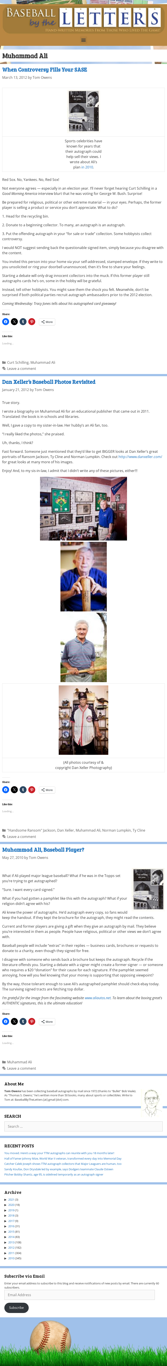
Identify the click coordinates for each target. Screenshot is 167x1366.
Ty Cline (139, 830)
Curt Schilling (18, 362)
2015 (11, 1232)
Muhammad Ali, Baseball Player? (43, 849)
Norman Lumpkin (116, 830)
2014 (11, 1237)
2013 (11, 1242)
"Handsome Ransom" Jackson (31, 830)
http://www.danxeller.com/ (140, 456)
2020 (11, 1205)
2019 (11, 1210)
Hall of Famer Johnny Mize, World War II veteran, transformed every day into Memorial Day (63, 1158)
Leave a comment (21, 368)
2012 (11, 1247)
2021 (11, 1199)
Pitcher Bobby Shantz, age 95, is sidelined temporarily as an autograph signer (53, 1174)
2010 (11, 1258)
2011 (11, 1253)
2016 (11, 1226)
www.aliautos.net (98, 997)
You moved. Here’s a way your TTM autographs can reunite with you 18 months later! (59, 1153)
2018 (11, 1215)
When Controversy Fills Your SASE (44, 69)
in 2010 (87, 167)
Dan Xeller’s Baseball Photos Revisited (48, 381)
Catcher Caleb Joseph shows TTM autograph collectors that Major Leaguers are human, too (63, 1164)
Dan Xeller (65, 830)
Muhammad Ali (42, 362)
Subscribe (16, 1307)
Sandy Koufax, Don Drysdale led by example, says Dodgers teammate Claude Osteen (58, 1169)
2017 (11, 1221)
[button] (83, 40)
